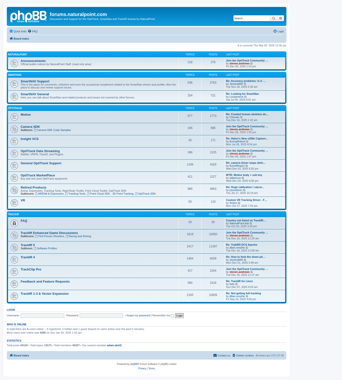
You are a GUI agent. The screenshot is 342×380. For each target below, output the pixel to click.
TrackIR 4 (28, 257)
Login (11, 309)
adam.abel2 (114, 345)
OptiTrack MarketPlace (38, 175)
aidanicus (235, 177)
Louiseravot (236, 96)
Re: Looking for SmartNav (242, 93)
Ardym (233, 202)
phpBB (134, 364)
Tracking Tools (75, 193)
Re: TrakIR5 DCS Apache (241, 244)
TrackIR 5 (28, 245)
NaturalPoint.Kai (239, 223)
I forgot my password (137, 315)
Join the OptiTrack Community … (247, 60)
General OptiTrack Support (41, 163)
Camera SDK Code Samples (52, 130)
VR (23, 200)
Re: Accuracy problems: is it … (245, 80)
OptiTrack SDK (145, 193)
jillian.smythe (237, 247)
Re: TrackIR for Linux (239, 281)
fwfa (232, 284)
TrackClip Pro (31, 269)
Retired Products (33, 187)
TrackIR (13, 214)
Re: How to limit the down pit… (245, 256)
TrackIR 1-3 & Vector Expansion (45, 293)
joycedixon (236, 190)
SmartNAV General (35, 94)
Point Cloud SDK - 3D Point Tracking (110, 193)
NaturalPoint (17, 54)
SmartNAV (15, 75)
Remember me (163, 315)
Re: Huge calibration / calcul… (245, 187)
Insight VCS (30, 139)
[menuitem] (32, 31)
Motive (26, 114)
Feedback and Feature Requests (45, 281)
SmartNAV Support (35, 81)
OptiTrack (15, 108)
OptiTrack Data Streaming (40, 151)
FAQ (24, 221)
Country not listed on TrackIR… (246, 220)
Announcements (33, 61)
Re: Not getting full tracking (243, 293)
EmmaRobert (237, 141)
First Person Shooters (49, 236)
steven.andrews (240, 63)
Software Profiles (45, 248)
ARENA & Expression (49, 193)
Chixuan (234, 117)
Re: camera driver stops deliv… (246, 162)
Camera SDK (30, 127)
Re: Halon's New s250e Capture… (247, 138)
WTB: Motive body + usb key (244, 174)
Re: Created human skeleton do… (247, 114)
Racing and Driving (78, 236)
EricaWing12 (237, 165)
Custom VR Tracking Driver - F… (246, 200)
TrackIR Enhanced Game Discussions (49, 233)
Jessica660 (236, 83)
